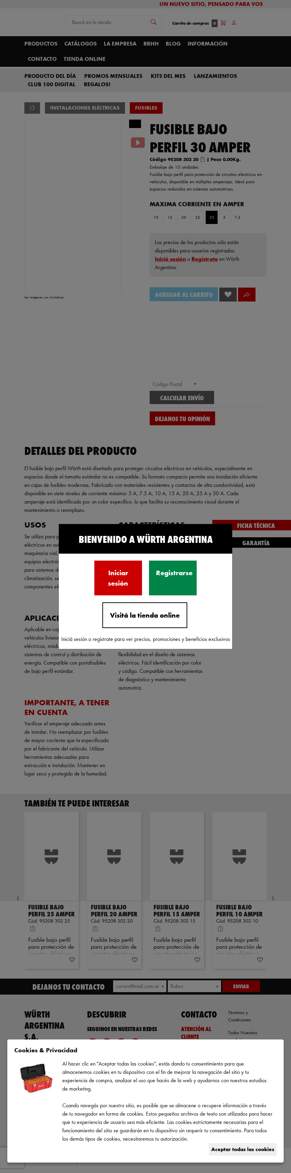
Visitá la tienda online (145, 615)
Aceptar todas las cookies (242, 1149)
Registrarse (174, 573)
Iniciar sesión (118, 578)
